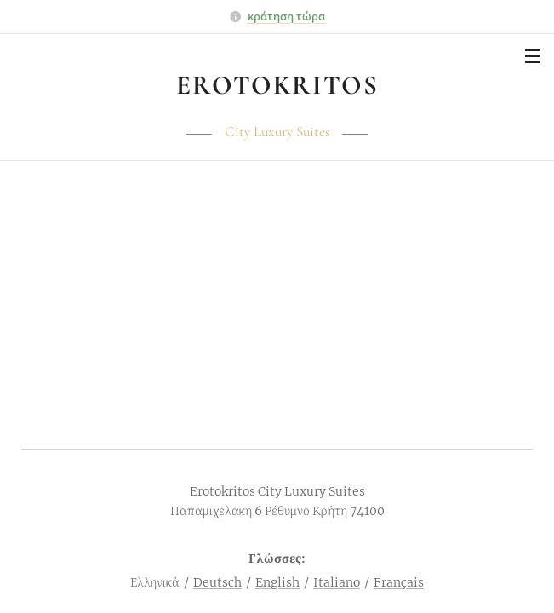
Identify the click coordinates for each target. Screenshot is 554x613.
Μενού (532, 56)
